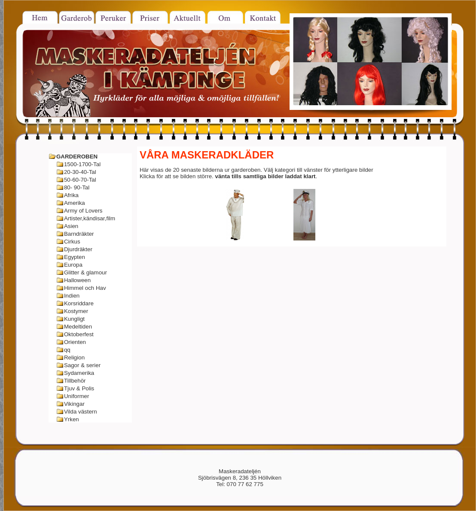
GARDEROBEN (77, 156)
